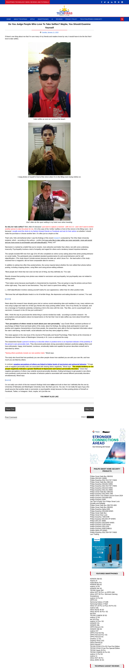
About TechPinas (20, 19)
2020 (95, 412)
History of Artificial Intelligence (101, 352)
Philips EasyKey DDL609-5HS (101, 91)
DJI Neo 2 (93, 267)
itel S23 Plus (94, 213)
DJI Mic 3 (93, 269)
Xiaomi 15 (93, 174)
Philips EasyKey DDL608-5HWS (101, 105)
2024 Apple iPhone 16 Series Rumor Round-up (107, 358)
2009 (95, 624)
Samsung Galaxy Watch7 (99, 276)
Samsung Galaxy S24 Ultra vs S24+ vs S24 (105, 367)
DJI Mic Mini (94, 280)
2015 (95, 424)
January (98, 452)
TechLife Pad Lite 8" (97, 271)
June (96, 440)
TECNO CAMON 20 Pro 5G (100, 246)
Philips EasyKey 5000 (98, 93)
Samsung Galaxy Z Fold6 (99, 196)
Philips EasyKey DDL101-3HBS (101, 84)
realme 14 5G (95, 180)
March (97, 447)
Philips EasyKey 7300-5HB (99, 111)
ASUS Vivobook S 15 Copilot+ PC (102, 274)
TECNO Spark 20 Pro (98, 244)
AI (52, 19)
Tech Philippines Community (91, 19)
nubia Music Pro (96, 176)
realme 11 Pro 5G (96, 248)
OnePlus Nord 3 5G (97, 234)
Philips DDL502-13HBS (98, 72)
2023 (95, 405)
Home (9, 19)
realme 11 (93, 250)
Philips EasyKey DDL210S (99, 120)
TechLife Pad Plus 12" (98, 273)
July (96, 438)
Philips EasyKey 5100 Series (100, 118)
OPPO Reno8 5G (96, 236)
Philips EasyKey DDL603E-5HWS (102, 116)
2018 (95, 417)
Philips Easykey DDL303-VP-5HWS (103, 113)
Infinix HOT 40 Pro (96, 252)
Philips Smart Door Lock (98, 109)
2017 (95, 419)
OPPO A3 (93, 194)
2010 (95, 621)
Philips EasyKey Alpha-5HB (100, 103)
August (97, 435)
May (96, 442)
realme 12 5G (95, 211)
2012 (95, 617)
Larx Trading (94, 128)
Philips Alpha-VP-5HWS (98, 124)
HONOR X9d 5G (96, 172)
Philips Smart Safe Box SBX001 (101, 101)
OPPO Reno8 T (95, 238)
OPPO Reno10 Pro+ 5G (98, 228)
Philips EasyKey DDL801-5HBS (101, 78)
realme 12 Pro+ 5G (97, 215)
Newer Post (10, 418)
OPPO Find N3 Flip (97, 227)
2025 (95, 400)
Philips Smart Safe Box (98, 107)
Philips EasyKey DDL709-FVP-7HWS (103, 126)
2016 (95, 421)
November (98, 428)
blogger (81, 426)
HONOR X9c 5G (96, 182)
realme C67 (94, 225)
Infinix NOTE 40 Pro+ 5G (99, 205)
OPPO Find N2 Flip (97, 383)
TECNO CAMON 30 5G (98, 209)
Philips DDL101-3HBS (98, 114)
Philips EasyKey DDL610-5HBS (101, 82)
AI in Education (95, 356)
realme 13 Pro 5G (96, 192)
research (57, 240)
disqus (74, 426)
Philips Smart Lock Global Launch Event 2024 (106, 89)
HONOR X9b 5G (96, 223)
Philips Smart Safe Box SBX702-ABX (103, 99)
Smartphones (43, 19)
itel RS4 (93, 207)
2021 (95, 410)
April (96, 445)
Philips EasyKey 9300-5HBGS (101, 122)
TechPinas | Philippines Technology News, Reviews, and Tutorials (71, 665)
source (7, 306)
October (98, 431)
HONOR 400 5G (96, 178)
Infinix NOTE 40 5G (97, 203)
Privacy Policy (71, 19)
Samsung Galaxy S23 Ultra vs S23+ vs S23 (105, 381)
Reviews (59, 19)
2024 (95, 403)
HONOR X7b (94, 217)
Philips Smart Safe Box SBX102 (101, 76)
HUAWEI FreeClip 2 (97, 265)
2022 (95, 407)
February (98, 449)
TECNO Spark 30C (97, 184)
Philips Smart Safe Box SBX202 (101, 85)
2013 (95, 614)
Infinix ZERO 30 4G (97, 254)
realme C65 (94, 201)
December (98, 426)
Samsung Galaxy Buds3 (98, 278)
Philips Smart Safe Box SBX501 (101, 70)
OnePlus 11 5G (95, 232)
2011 (95, 619)
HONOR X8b (94, 219)
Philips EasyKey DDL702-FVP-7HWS (103, 74)
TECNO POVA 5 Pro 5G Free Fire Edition (105, 240)
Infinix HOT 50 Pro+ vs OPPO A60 (102, 186)
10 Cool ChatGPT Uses (98, 354)
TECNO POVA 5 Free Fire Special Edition (105, 242)
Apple (32, 19)
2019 (95, 414)
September (99, 433)
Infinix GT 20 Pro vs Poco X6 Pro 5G (103, 200)
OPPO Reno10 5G (97, 230)
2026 (95, 398)
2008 (95, 626)
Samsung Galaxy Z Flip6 (99, 198)
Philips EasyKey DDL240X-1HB (101, 87)
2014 (95, 612)
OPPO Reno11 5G (97, 221)
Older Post (80, 418)
